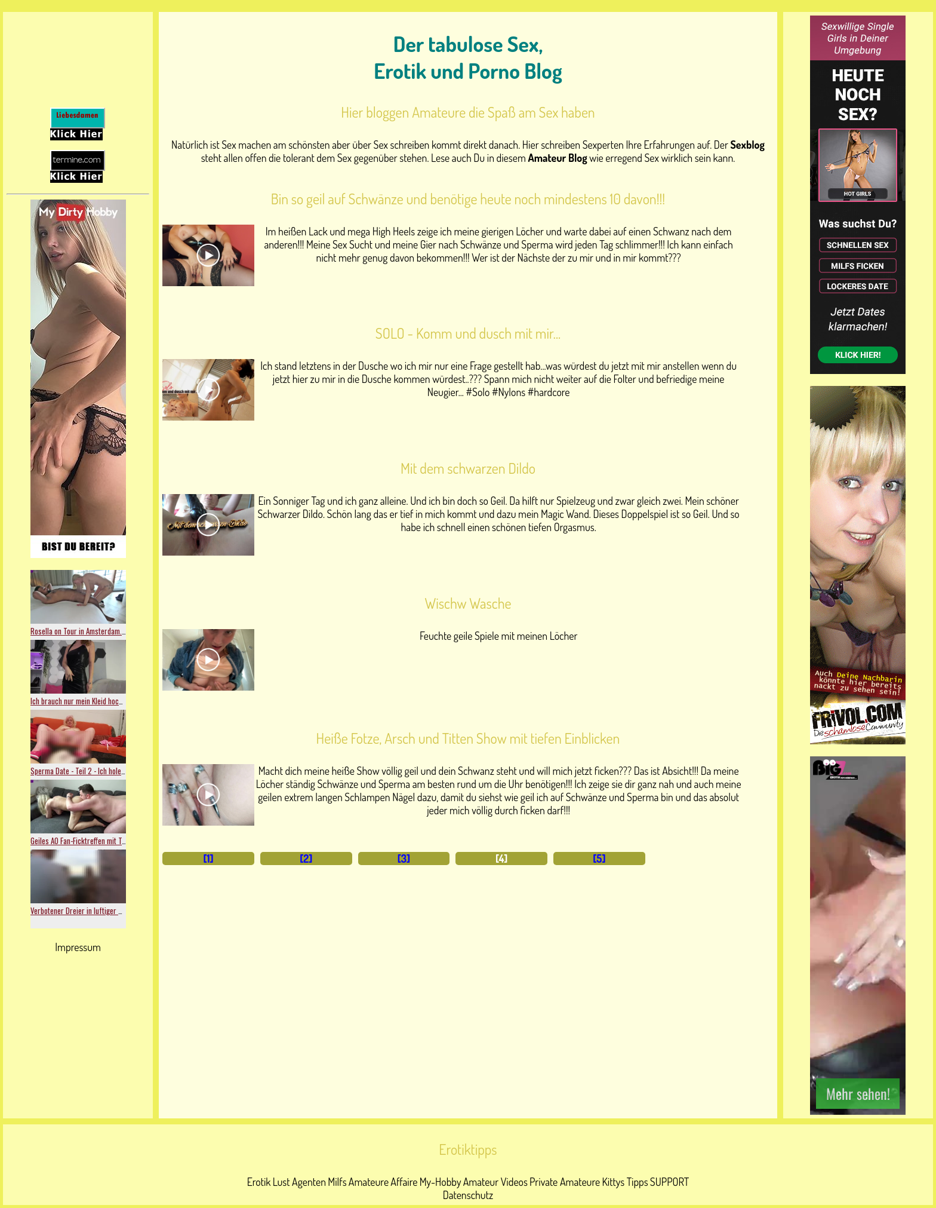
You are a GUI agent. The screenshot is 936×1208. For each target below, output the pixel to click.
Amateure (369, 1181)
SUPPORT (669, 1181)
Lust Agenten (299, 1181)
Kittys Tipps (625, 1181)
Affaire (403, 1181)
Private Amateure (564, 1181)
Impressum (78, 946)
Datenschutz (468, 1194)
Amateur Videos (495, 1181)
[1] (208, 858)
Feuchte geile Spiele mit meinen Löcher (499, 635)
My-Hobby (440, 1181)
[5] (599, 858)
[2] (306, 858)
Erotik (259, 1181)
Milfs (337, 1181)
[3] (404, 858)
